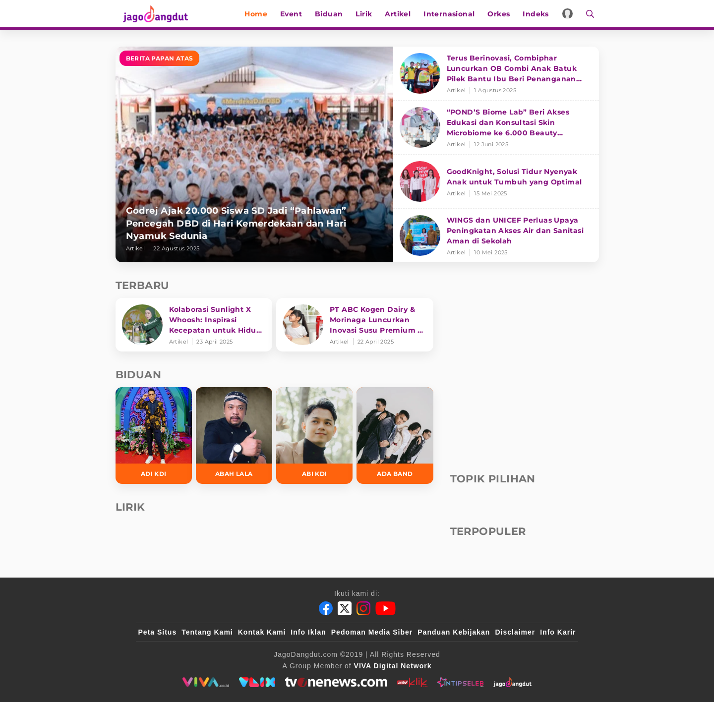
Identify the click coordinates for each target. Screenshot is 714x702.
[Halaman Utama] (151, 13)
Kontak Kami (262, 632)
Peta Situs (157, 632)
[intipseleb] (460, 682)
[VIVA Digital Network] (393, 666)
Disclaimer (515, 632)
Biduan (334, 13)
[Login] (572, 13)
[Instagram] (363, 608)
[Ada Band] (395, 435)
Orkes (503, 13)
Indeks (540, 13)
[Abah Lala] (234, 435)
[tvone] (336, 682)
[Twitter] (345, 608)
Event (296, 13)
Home (260, 13)
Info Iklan (308, 632)
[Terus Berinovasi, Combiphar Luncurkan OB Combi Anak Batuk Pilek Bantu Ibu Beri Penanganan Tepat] (496, 74)
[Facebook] (326, 608)
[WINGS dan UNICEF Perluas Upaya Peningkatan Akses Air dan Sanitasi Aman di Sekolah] (496, 235)
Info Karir (558, 632)
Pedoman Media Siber (372, 632)
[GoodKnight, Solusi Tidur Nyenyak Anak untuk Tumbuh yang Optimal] (496, 182)
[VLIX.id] (257, 682)
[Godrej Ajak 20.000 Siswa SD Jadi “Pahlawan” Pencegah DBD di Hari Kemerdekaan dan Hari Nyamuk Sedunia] (254, 154)
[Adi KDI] (154, 435)
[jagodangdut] (512, 682)
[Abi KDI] (314, 435)
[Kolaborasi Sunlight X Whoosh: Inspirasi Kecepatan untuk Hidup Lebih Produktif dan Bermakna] (194, 324)
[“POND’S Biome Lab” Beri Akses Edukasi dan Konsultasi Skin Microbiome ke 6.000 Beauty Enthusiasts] (496, 128)
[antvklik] (412, 682)
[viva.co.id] (205, 682)
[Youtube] (385, 608)
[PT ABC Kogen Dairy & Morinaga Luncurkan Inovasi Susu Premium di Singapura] (354, 324)
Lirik (368, 13)
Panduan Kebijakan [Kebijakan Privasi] (453, 632)
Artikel (403, 13)
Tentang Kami (207, 632)
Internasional (453, 13)
